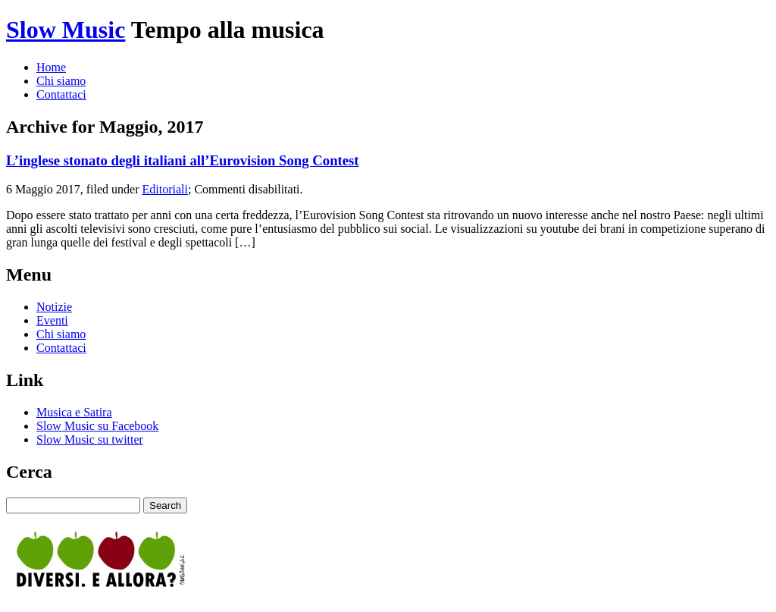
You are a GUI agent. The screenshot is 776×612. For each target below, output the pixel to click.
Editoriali (165, 189)
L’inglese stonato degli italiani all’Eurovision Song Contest (182, 160)
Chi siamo (61, 80)
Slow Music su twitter (89, 439)
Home (51, 67)
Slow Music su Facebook (97, 425)
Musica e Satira (74, 412)
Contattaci (61, 94)
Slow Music (65, 29)
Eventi (52, 320)
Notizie (54, 306)
